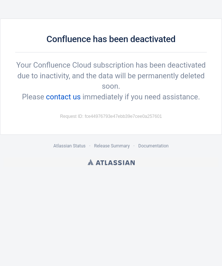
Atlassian (111, 162)
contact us (63, 96)
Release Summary (112, 146)
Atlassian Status (69, 146)
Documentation (153, 146)
